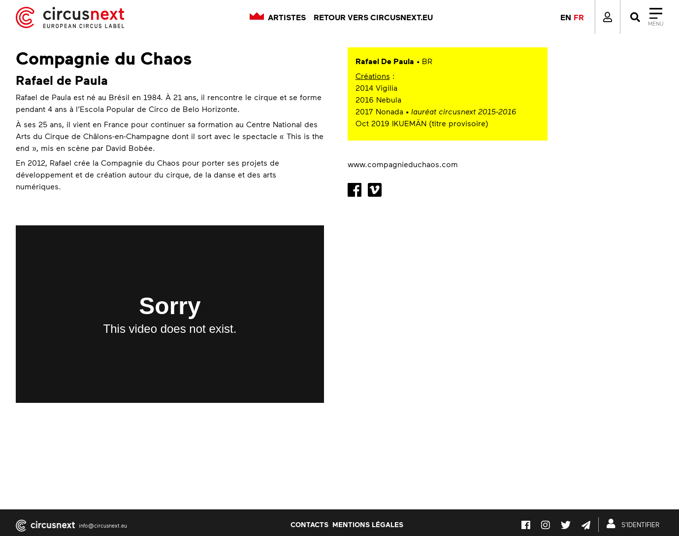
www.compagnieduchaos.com (403, 164)
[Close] (645, 17)
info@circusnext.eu (103, 525)
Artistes (287, 17)
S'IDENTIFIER (635, 524)
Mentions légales (367, 524)
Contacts (309, 524)
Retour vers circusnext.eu (373, 17)
